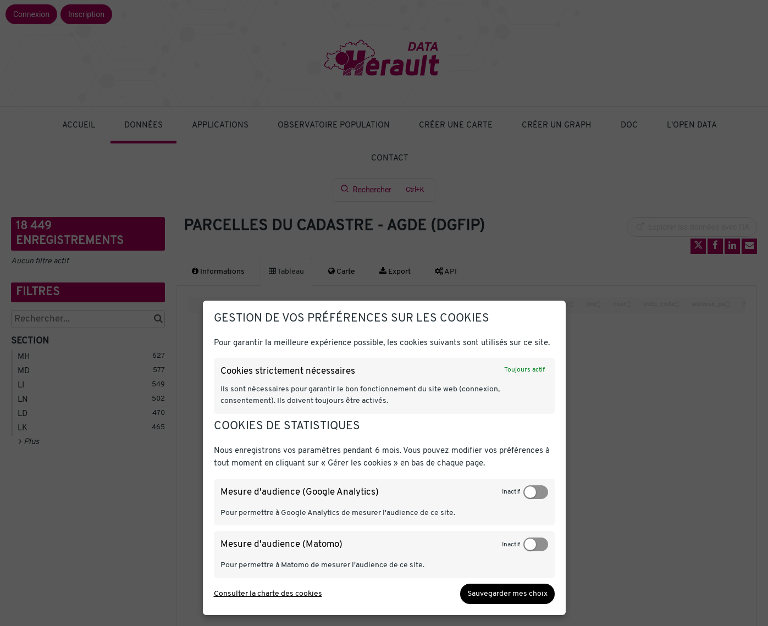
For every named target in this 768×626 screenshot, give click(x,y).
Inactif (511, 492)
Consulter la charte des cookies (268, 594)
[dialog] (384, 458)
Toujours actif (524, 370)
